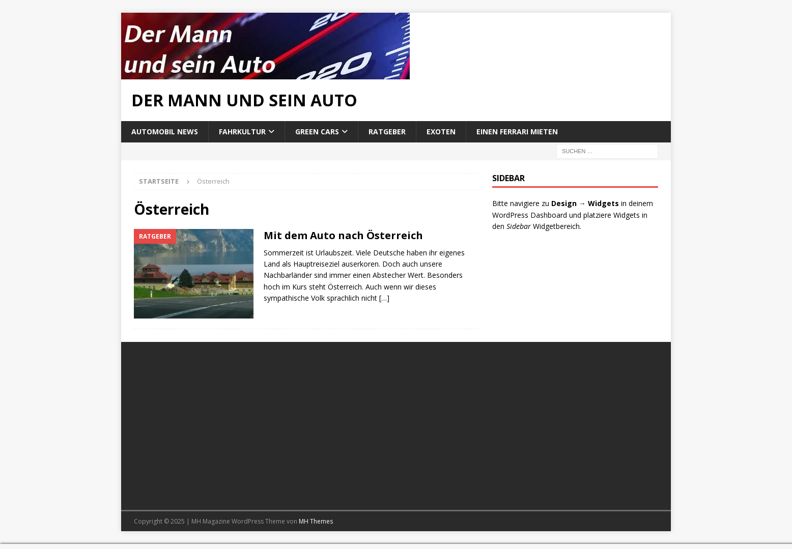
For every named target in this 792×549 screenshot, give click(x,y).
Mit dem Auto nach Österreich (343, 235)
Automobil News (164, 131)
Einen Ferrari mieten (517, 131)
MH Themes (316, 521)
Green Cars (317, 131)
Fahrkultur (242, 131)
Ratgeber (387, 131)
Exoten (441, 131)
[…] (384, 298)
